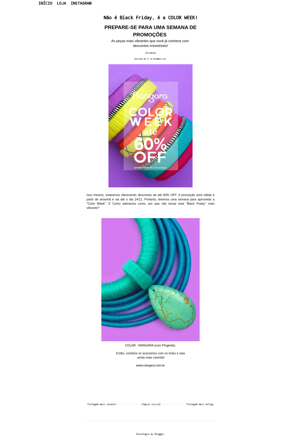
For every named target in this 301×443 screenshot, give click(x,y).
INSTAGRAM (81, 3)
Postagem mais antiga (200, 404)
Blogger (159, 433)
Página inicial (151, 404)
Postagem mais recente (102, 404)
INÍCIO (45, 3)
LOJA (61, 3)
